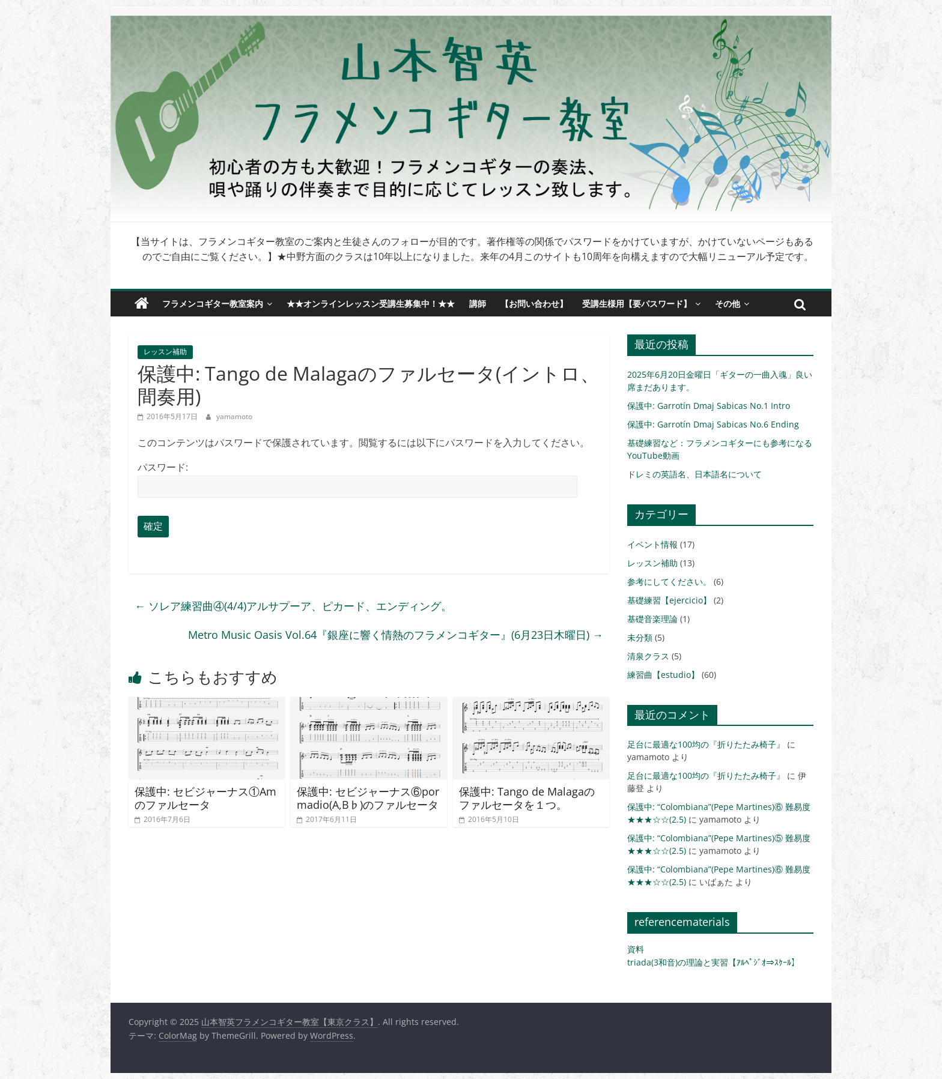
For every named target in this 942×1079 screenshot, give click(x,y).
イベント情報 (652, 544)
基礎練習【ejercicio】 (669, 600)
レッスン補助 (165, 351)
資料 (635, 949)
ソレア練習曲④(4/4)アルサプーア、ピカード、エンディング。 (293, 606)
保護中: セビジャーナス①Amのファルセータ (205, 798)
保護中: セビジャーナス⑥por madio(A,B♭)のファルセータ (368, 798)
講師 (477, 303)
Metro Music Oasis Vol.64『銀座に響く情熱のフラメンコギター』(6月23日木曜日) (395, 634)
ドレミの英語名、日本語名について (694, 474)
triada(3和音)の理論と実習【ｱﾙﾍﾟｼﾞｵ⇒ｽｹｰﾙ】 (713, 962)
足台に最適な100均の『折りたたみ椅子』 (706, 744)
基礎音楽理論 (652, 618)
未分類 (639, 637)
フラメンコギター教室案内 (212, 303)
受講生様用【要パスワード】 (636, 303)
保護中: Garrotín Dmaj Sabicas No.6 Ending (713, 424)
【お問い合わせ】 (534, 303)
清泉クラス (648, 656)
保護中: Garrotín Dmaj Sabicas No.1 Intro (708, 405)
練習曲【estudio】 (663, 674)
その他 (727, 303)
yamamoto (234, 416)
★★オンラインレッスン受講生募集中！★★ (371, 303)
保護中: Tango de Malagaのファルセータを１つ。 (527, 798)
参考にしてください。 (669, 581)
